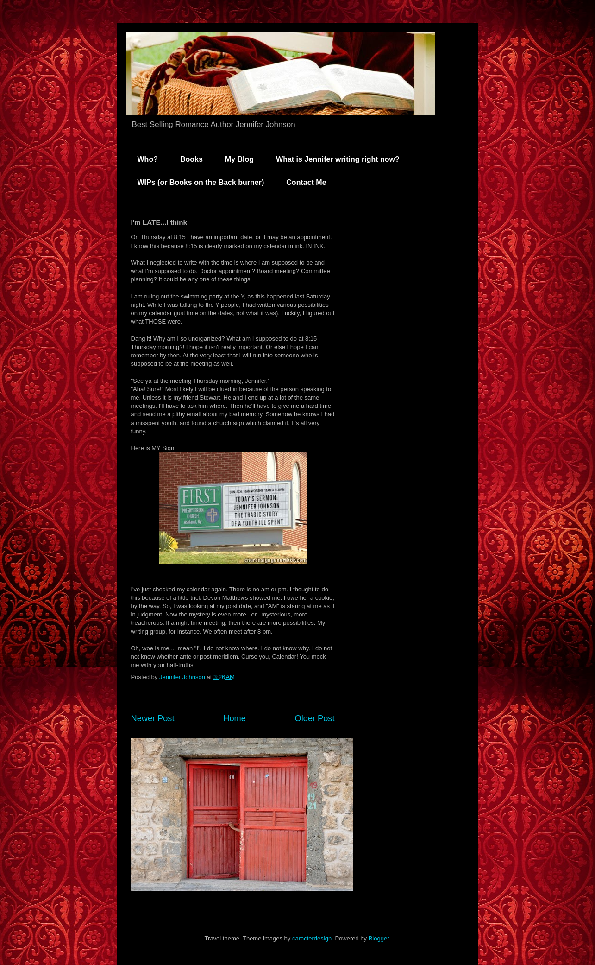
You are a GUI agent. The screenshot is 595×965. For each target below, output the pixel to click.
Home (234, 718)
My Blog (239, 159)
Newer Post (153, 718)
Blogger (379, 938)
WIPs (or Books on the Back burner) (201, 182)
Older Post (315, 718)
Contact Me (306, 182)
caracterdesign (312, 938)
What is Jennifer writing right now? (338, 159)
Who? (148, 159)
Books (191, 159)
